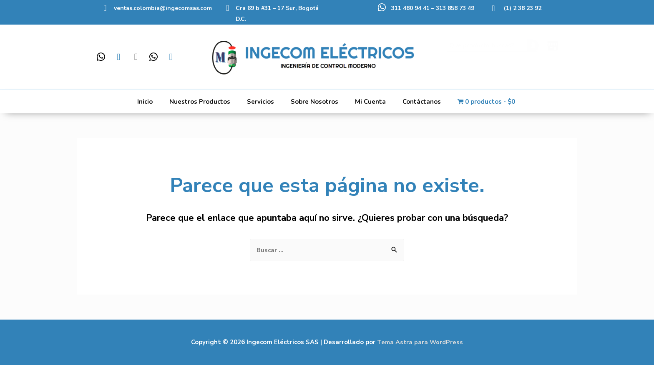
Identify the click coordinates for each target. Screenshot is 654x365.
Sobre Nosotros (314, 102)
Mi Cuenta (370, 102)
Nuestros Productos (199, 102)
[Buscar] (533, 53)
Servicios (260, 102)
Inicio (145, 102)
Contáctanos (421, 102)
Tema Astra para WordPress (420, 342)
